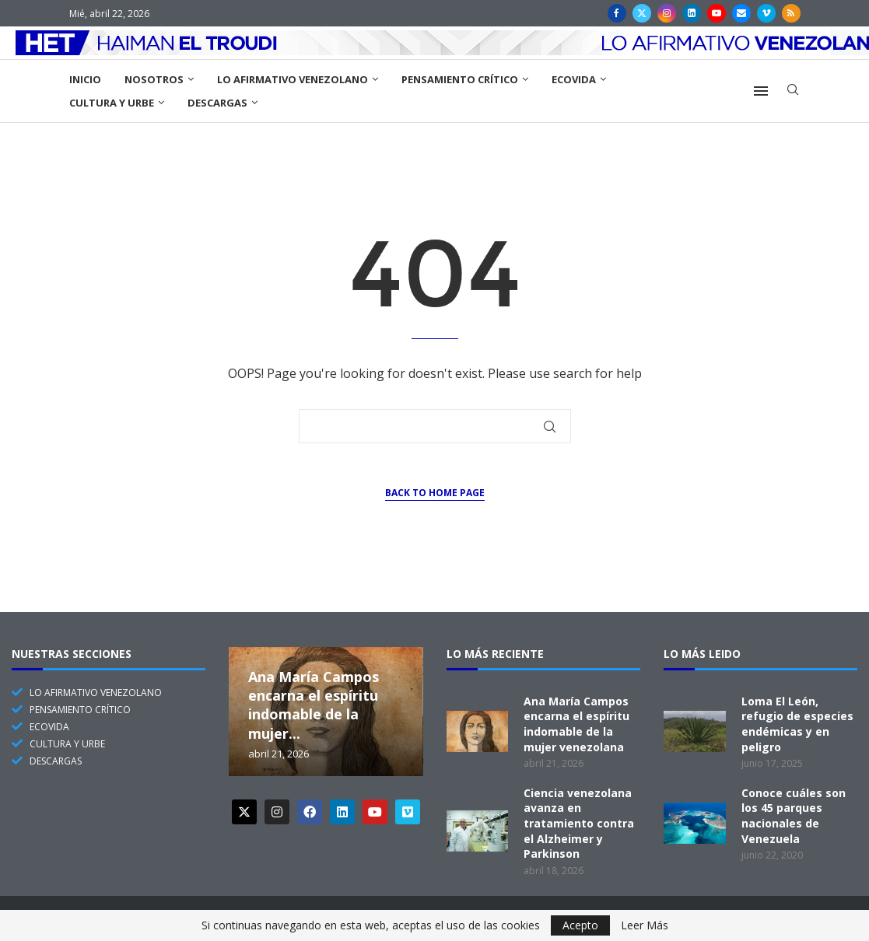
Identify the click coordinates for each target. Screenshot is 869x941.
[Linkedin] (691, 13)
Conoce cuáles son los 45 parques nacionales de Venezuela (793, 815)
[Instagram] (666, 13)
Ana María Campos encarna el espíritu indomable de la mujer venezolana (576, 724)
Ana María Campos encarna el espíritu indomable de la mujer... (313, 705)
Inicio (85, 79)
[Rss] (791, 13)
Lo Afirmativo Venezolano (292, 79)
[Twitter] (641, 13)
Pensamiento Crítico (459, 79)
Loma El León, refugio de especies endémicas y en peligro (797, 724)
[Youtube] (716, 13)
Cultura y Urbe (111, 103)
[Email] (741, 13)
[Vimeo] (766, 13)
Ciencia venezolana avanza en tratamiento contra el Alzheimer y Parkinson (579, 823)
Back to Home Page (435, 492)
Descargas (217, 103)
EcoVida (574, 79)
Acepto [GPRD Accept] (580, 925)
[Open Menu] (761, 91)
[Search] (793, 91)
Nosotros (154, 79)
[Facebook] (617, 13)
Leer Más (644, 925)
